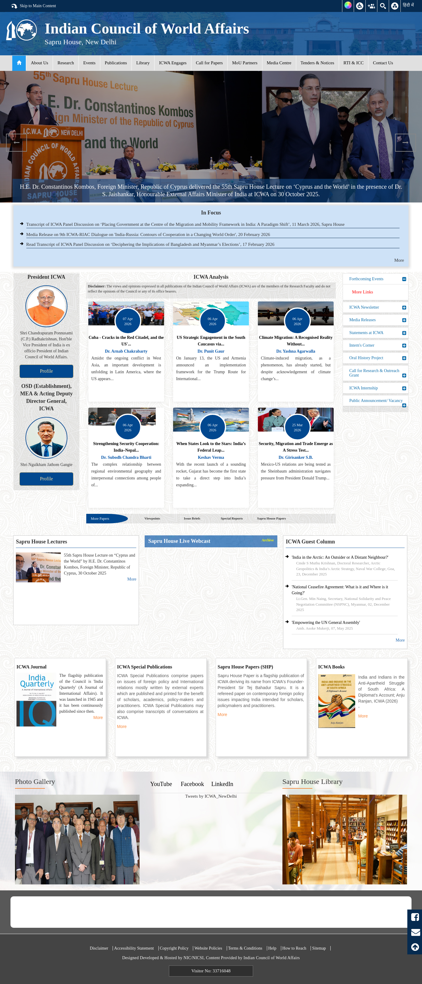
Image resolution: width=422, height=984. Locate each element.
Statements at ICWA (377, 332)
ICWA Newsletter (377, 307)
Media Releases (377, 320)
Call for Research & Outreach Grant (377, 373)
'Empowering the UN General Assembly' (326, 622)
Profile (46, 371)
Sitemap (319, 948)
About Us (39, 62)
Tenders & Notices (317, 62)
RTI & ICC (354, 62)
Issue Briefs (192, 518)
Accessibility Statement (134, 948)
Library (143, 62)
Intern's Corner (377, 345)
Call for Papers (209, 62)
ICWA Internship (377, 388)
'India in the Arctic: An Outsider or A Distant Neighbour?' (340, 557)
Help (272, 948)
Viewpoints (152, 518)
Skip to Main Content (33, 6)
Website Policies (208, 948)
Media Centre (279, 62)
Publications (116, 62)
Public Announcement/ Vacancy (377, 402)
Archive (268, 540)
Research (66, 62)
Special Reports (232, 518)
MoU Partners (245, 62)
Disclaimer (99, 948)
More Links (362, 292)
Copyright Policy (174, 948)
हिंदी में (408, 5)
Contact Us (383, 62)
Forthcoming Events (377, 279)
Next (405, 143)
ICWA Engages (173, 62)
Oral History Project (377, 358)
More (399, 260)
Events (89, 62)
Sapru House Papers (271, 518)
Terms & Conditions (245, 948)
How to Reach (294, 948)
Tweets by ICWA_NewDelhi (211, 796)
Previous (16, 143)
